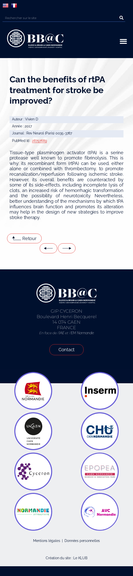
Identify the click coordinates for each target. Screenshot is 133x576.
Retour (29, 238)
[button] (123, 41)
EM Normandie (82, 333)
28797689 (39, 141)
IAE (61, 333)
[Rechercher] (121, 18)
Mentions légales (46, 541)
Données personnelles (82, 541)
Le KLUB (80, 558)
